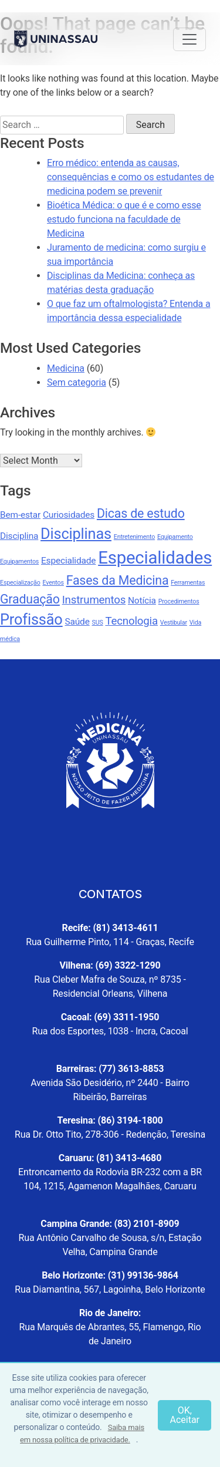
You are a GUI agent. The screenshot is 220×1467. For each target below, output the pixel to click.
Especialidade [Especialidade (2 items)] (68, 560)
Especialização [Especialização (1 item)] (20, 582)
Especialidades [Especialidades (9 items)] (155, 558)
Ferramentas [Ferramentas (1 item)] (188, 582)
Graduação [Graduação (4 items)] (30, 599)
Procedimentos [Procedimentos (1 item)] (178, 601)
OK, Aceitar (184, 1415)
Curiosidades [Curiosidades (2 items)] (68, 515)
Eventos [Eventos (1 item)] (52, 582)
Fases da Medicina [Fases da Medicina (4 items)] (117, 580)
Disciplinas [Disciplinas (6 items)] (75, 533)
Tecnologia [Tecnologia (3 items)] (131, 621)
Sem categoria (76, 382)
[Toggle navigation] (189, 39)
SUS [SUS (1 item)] (97, 622)
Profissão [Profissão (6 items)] (31, 619)
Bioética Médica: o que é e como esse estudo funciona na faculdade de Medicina (124, 219)
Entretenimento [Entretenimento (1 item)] (134, 537)
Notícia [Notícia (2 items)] (142, 600)
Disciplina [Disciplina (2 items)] (19, 536)
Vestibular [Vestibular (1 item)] (173, 622)
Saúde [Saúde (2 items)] (77, 621)
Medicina (65, 368)
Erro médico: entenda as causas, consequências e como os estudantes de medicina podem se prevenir (130, 177)
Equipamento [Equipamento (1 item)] (175, 537)
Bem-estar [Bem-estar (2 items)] (20, 515)
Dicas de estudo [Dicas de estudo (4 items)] (141, 513)
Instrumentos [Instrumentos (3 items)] (94, 599)
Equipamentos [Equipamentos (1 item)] (19, 561)
